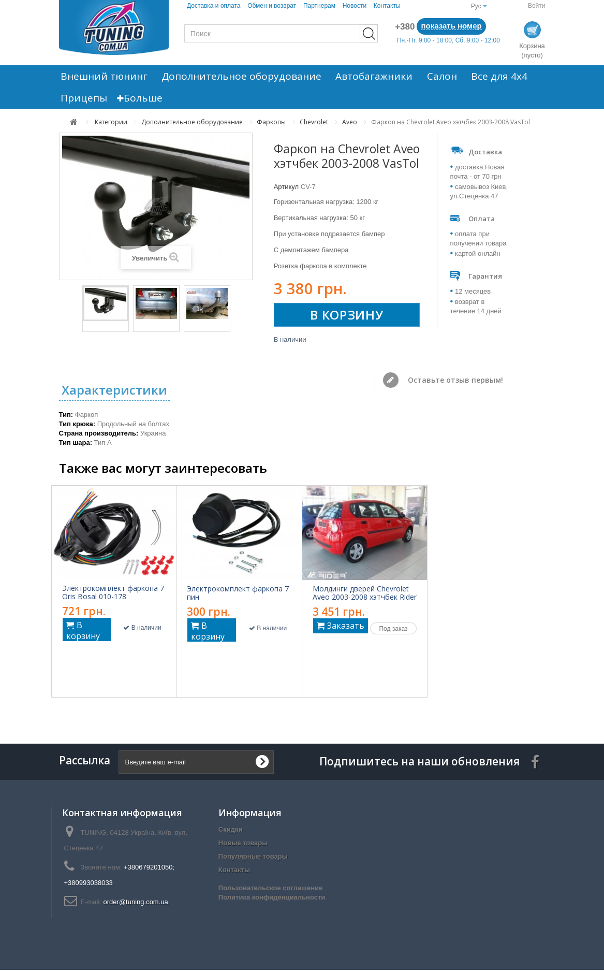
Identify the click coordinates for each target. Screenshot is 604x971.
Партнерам (319, 5)
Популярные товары (253, 857)
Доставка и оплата (214, 5)
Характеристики (114, 390)
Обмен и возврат (271, 5)
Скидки (230, 830)
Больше (135, 98)
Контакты (387, 5)
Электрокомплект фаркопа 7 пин (238, 594)
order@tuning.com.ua (136, 903)
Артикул (286, 187)
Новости (354, 5)
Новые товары (243, 844)
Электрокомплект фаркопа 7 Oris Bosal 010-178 (113, 593)
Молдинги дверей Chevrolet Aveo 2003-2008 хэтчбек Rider (365, 594)
